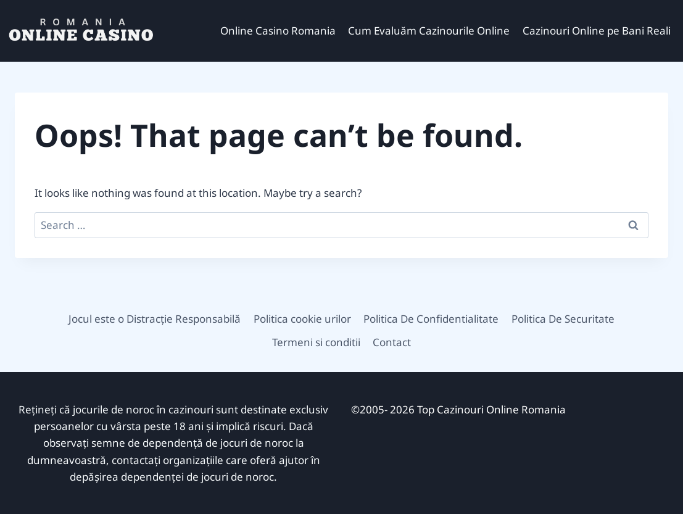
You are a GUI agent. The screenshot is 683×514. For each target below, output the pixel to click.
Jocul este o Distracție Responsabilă (154, 319)
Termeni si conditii (316, 342)
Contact (392, 342)
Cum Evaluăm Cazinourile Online (429, 30)
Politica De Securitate (563, 319)
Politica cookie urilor (302, 319)
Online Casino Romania (278, 30)
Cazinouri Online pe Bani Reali (597, 30)
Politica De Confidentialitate (431, 319)
